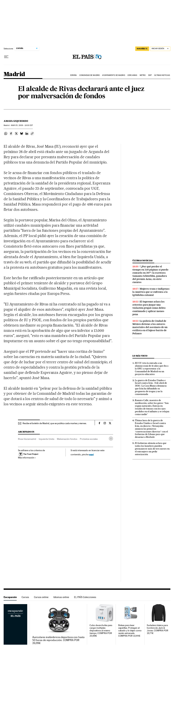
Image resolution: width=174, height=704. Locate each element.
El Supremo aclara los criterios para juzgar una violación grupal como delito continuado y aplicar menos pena (149, 308)
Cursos (25, 597)
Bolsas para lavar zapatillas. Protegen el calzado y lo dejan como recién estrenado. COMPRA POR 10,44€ (130, 630)
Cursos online (41, 597)
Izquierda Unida (46, 439)
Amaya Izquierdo (16, 121)
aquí (91, 454)
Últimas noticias (162, 75)
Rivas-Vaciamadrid (27, 439)
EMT (150, 75)
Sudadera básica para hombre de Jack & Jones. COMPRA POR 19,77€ (157, 629)
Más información (27, 457)
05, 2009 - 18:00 (22, 125)
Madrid (14, 74)
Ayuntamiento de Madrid (113, 75)
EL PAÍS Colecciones (85, 597)
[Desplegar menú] (6, 57)
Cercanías (132, 75)
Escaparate (10, 597)
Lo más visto (139, 356)
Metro (143, 75)
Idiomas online (61, 597)
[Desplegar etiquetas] (111, 438)
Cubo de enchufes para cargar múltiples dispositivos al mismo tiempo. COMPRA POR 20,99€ (101, 630)
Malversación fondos (67, 439)
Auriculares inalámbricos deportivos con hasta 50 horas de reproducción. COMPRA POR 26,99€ (58, 640)
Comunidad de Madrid (89, 75)
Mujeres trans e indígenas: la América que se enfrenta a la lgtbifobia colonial (151, 292)
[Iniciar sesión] (160, 48)
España (73, 75)
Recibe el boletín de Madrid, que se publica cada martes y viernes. (55, 423)
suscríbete (142, 48)
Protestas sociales (89, 439)
